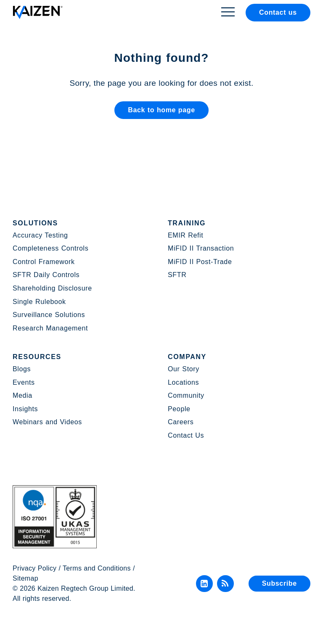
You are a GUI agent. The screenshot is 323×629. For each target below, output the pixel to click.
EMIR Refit (185, 235)
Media (22, 395)
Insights (25, 408)
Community (186, 395)
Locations (183, 382)
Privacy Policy (34, 568)
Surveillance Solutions (49, 314)
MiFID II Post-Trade (200, 261)
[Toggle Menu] (228, 11)
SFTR (177, 274)
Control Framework (44, 261)
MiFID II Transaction (201, 248)
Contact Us (186, 435)
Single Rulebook (39, 301)
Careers (180, 422)
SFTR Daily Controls (46, 274)
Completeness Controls (50, 248)
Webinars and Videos (47, 422)
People (179, 408)
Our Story (183, 369)
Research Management (50, 328)
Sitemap (25, 578)
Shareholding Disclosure (52, 288)
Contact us (278, 12)
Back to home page (161, 110)
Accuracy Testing (40, 235)
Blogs (22, 369)
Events (24, 382)
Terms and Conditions (97, 568)
